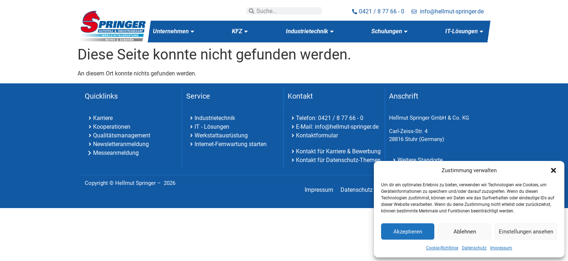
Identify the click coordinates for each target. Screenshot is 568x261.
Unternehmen (174, 31)
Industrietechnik (309, 31)
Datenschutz (474, 247)
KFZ (239, 31)
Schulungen (389, 31)
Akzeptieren (407, 231)
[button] (553, 170)
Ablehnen (465, 231)
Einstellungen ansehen (526, 231)
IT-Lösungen (464, 31)
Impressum (501, 247)
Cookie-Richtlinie (442, 247)
